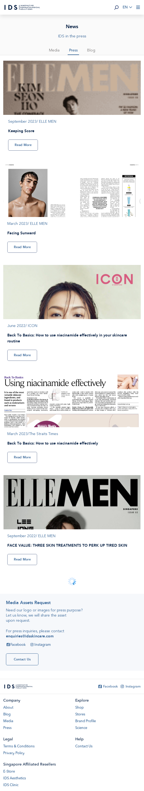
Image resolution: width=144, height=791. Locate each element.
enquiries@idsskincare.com (30, 636)
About (8, 707)
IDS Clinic (10, 785)
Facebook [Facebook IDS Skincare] (16, 645)
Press (73, 50)
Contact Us (84, 746)
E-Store (9, 771)
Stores (80, 714)
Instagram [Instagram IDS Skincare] (40, 645)
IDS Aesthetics (14, 778)
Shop (79, 707)
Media (54, 50)
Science (81, 728)
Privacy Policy (14, 753)
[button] (116, 7)
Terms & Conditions (19, 746)
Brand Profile (85, 721)
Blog (91, 50)
